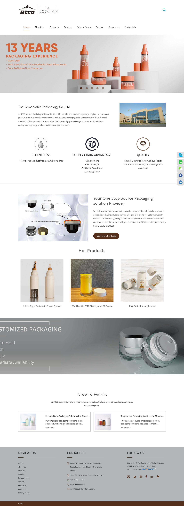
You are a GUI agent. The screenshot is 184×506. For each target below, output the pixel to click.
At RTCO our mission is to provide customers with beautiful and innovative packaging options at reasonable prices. (92, 404)
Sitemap (152, 467)
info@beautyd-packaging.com (82, 490)
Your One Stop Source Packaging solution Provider (128, 201)
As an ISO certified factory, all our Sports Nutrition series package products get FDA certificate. (143, 164)
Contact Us (130, 27)
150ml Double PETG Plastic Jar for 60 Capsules (92, 306)
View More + (50, 429)
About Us (39, 27)
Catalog (68, 27)
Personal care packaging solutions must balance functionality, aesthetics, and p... (64, 423)
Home (26, 27)
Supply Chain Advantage (92, 155)
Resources (114, 27)
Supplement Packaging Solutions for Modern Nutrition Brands (142, 417)
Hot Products (92, 251)
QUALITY (143, 155)
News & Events (92, 395)
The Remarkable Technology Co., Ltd (45, 107)
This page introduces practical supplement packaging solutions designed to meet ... (140, 423)
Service (100, 27)
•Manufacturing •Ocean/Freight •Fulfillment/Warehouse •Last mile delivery (92, 166)
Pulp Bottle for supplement (142, 306)
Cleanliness (41, 155)
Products (54, 27)
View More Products (106, 239)
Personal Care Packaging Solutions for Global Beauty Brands (67, 417)
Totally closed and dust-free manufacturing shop (41, 160)
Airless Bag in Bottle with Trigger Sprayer (42, 306)
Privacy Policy (84, 27)
